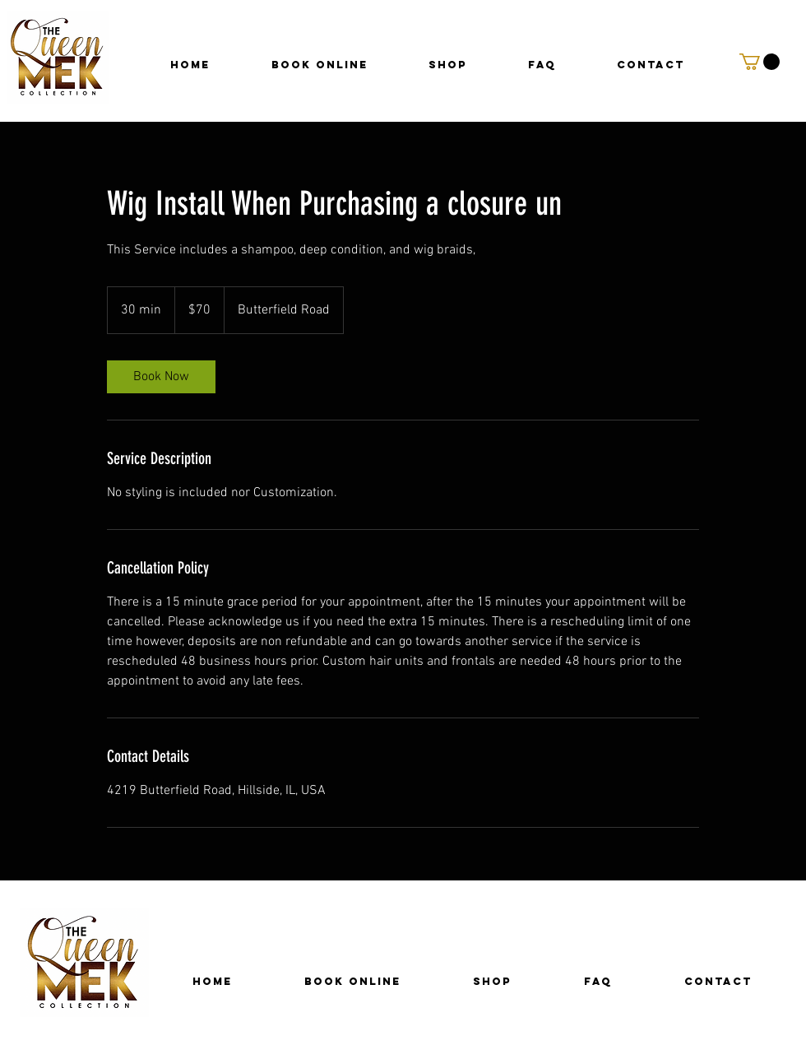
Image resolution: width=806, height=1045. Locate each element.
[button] (759, 61)
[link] (161, 376)
